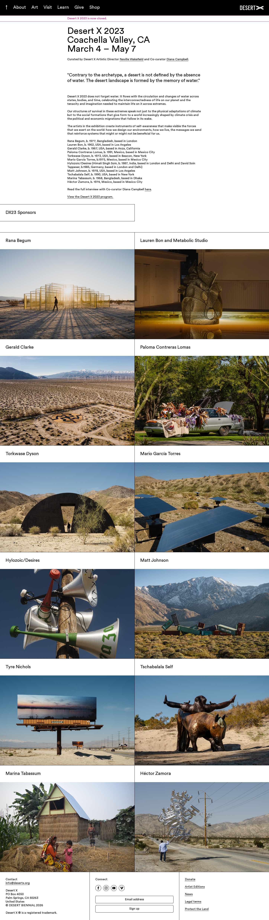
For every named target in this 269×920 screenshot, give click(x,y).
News (189, 894)
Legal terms (193, 901)
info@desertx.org (18, 883)
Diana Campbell (177, 59)
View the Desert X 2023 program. (90, 196)
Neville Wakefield (131, 59)
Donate (190, 879)
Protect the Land (197, 909)
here (148, 189)
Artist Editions (195, 886)
